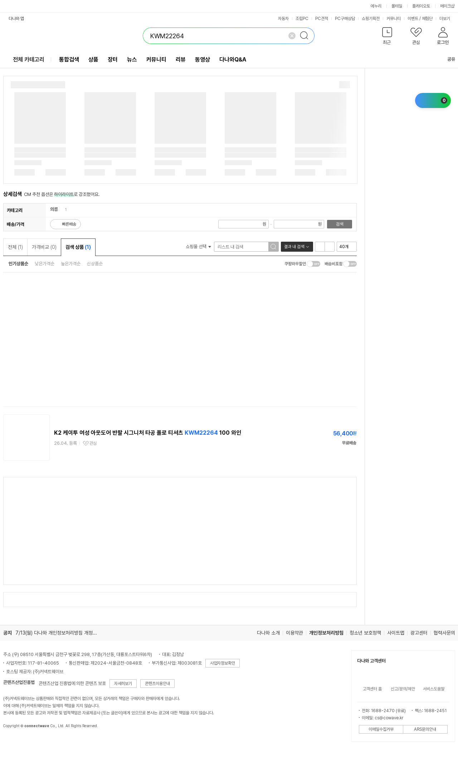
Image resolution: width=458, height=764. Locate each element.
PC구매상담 (345, 18)
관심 (93, 443)
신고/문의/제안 (403, 688)
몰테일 (396, 6)
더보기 (447, 18)
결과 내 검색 (294, 246)
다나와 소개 (268, 633)
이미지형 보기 (329, 246)
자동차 (283, 18)
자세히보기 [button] (123, 683)
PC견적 (321, 18)
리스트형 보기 (320, 246)
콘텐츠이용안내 (157, 683)
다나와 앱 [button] (16, 18)
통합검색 (69, 59)
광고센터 (419, 633)
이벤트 (413, 18)
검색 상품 (78, 247)
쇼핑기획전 (371, 18)
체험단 (427, 18)
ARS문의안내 (425, 729)
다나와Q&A (232, 59)
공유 (447, 59)
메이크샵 (447, 6)
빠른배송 (69, 224)
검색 (339, 224)
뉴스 (132, 59)
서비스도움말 (433, 688)
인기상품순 (18, 263)
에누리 (376, 6)
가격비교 (44, 247)
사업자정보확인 (222, 663)
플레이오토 (421, 6)
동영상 (202, 59)
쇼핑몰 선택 (198, 246)
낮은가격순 (44, 263)
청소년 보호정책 (365, 633)
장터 (113, 59)
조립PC (302, 18)
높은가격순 (71, 263)
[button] (387, 37)
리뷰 (181, 59)
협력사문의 (444, 633)
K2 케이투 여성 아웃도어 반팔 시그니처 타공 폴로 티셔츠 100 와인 (147, 432)
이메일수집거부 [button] (381, 729)
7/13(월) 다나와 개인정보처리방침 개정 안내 (59, 633)
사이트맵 (395, 633)
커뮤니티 (393, 18)
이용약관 (294, 633)
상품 (93, 59)
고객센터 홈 (372, 688)
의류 (54, 209)
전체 (15, 247)
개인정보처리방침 (326, 633)
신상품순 (95, 263)
